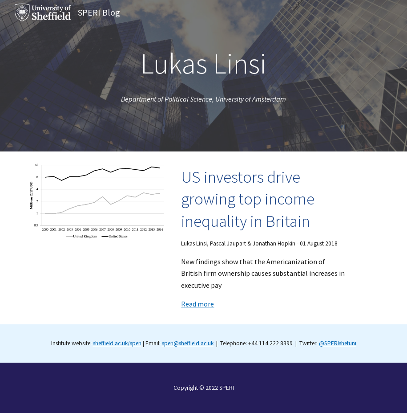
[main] (204, 63)
